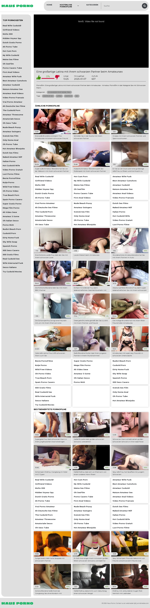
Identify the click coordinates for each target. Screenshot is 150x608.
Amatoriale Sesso (11, 119)
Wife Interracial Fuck (13, 263)
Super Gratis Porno (12, 204)
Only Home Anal (10, 140)
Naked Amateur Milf (12, 157)
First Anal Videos (11, 72)
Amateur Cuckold (11, 85)
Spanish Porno (10, 246)
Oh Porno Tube (10, 144)
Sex (76, 96)
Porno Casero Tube (12, 68)
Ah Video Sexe (10, 212)
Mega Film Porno (11, 208)
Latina (59, 96)
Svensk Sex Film (10, 136)
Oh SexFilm (8, 64)
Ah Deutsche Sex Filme (14, 106)
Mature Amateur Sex (13, 89)
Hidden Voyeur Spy (12, 38)
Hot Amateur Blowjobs (14, 149)
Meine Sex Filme (10, 59)
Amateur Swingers (12, 132)
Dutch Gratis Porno (12, 43)
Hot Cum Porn (9, 51)
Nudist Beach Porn (12, 229)
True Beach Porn (11, 195)
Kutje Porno (8, 182)
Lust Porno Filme (11, 174)
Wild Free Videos (11, 187)
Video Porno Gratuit (13, 170)
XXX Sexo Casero (11, 250)
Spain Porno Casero (12, 200)
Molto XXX (8, 34)
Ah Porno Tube (10, 47)
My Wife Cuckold (11, 55)
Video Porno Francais (13, 98)
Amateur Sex (48, 96)
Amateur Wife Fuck (12, 77)
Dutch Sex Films (10, 153)
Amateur (68, 96)
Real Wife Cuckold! (12, 26)
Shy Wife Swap (10, 242)
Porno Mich (8, 225)
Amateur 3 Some (11, 216)
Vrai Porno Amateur (12, 102)
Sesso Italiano (10, 267)
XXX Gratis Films (11, 255)
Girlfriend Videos (11, 30)
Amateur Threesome (13, 115)
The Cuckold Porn (11, 110)
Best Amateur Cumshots (15, 81)
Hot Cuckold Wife (11, 166)
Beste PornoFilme (11, 178)
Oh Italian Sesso (11, 221)
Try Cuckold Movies (12, 272)
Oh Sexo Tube (9, 123)
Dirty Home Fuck (11, 238)
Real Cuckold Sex (11, 259)
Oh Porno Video (10, 191)
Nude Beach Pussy (12, 127)
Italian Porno (9, 161)
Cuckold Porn (9, 233)
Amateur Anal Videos (13, 93)
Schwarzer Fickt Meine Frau (59, 92)
